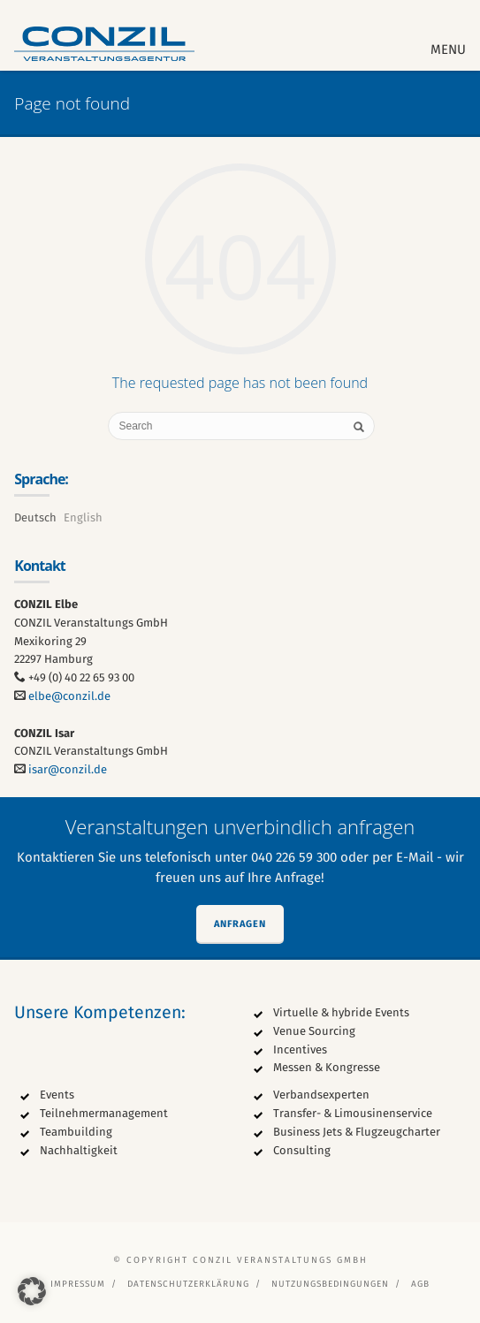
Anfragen (240, 924)
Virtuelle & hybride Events (341, 1012)
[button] (32, 1291)
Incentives (300, 1049)
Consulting (302, 1150)
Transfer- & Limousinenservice (352, 1113)
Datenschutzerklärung (188, 1284)
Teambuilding (76, 1131)
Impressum (77, 1284)
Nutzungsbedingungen (330, 1284)
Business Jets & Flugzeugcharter (356, 1131)
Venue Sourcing (314, 1031)
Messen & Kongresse (326, 1067)
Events (57, 1094)
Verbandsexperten (321, 1094)
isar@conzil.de (67, 769)
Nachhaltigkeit (79, 1150)
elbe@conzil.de (69, 696)
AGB (420, 1284)
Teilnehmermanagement (104, 1113)
